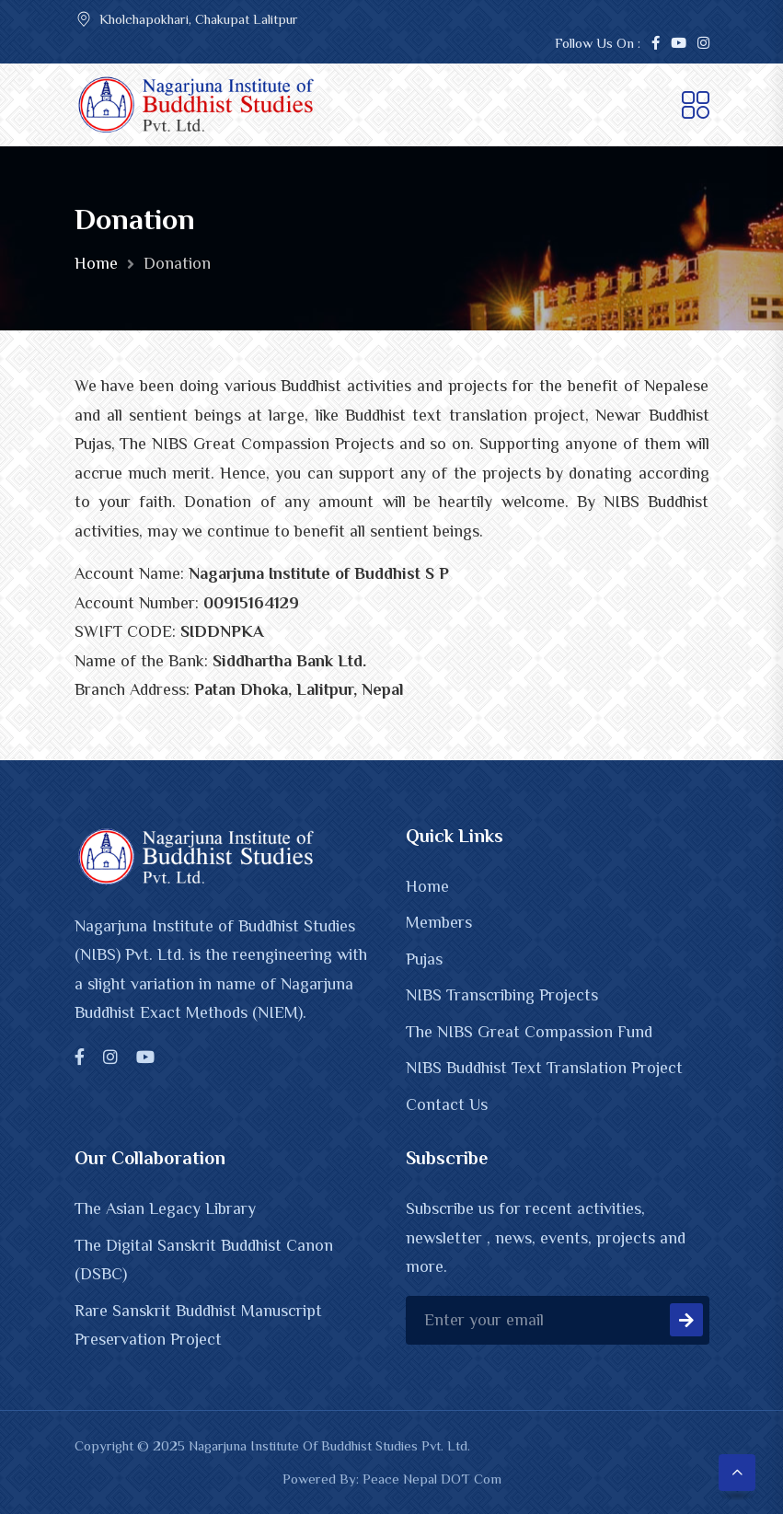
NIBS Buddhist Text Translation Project (544, 1067)
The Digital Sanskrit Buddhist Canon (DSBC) (204, 1260)
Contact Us (447, 1104)
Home (96, 263)
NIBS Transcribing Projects (502, 995)
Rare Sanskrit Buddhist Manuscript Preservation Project (198, 1325)
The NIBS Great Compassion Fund (529, 1032)
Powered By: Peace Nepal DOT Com (391, 1478)
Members (439, 922)
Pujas (424, 959)
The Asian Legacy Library (165, 1208)
